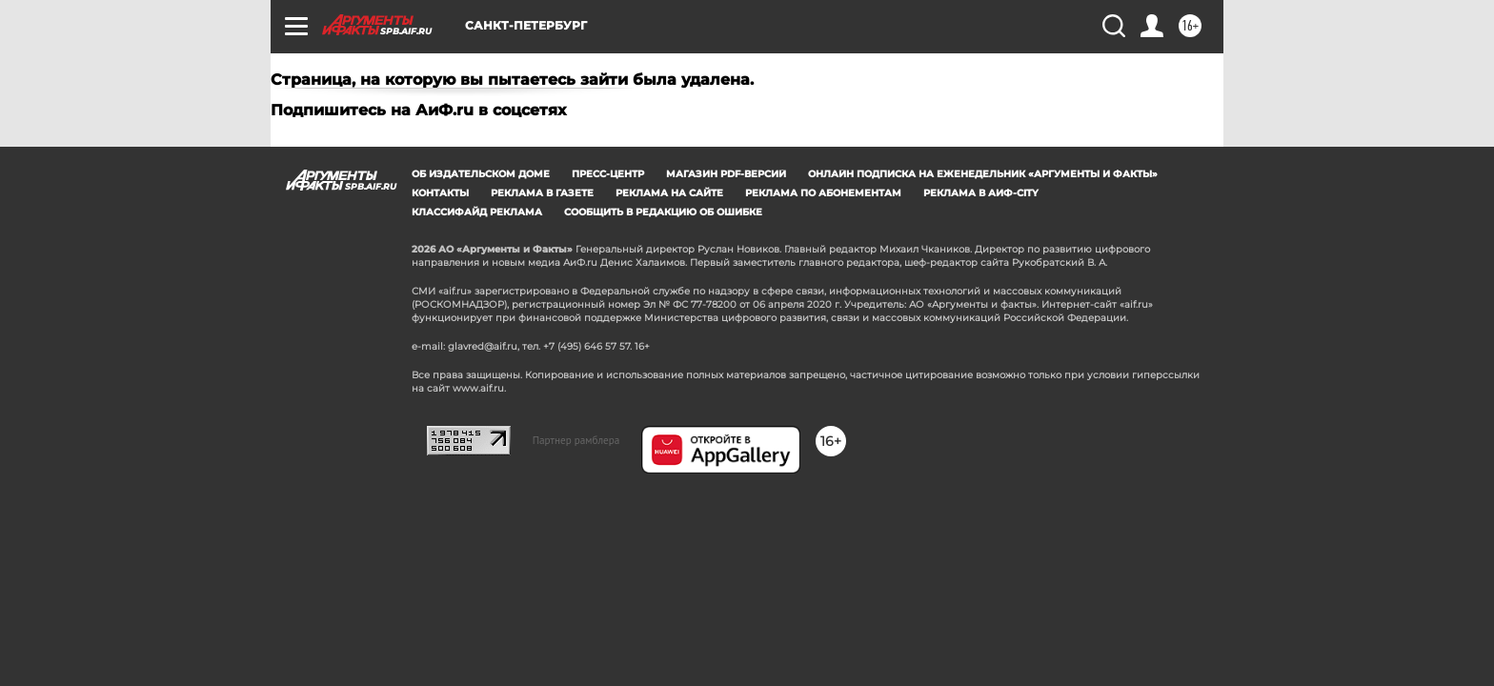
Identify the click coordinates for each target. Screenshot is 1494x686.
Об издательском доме (481, 174)
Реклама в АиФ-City (981, 193)
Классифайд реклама (477, 212)
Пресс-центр (608, 174)
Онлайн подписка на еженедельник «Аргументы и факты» (983, 174)
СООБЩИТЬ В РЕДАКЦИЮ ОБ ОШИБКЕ (663, 212)
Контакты (440, 193)
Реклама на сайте (669, 193)
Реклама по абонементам (823, 193)
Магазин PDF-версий (726, 174)
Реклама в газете (542, 193)
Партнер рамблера (576, 440)
